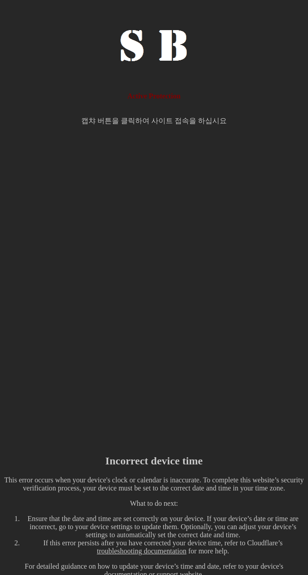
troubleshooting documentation (142, 551)
